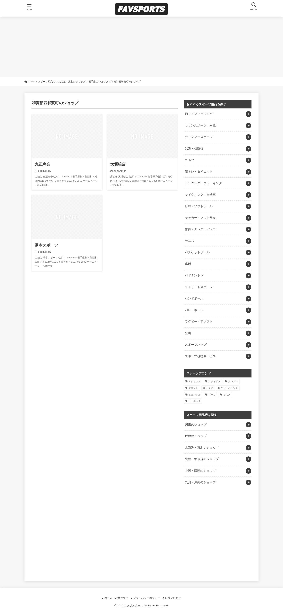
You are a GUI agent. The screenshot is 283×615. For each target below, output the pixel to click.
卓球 (188, 263)
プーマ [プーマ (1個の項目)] (212, 394)
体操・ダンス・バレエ (200, 229)
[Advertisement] (141, 47)
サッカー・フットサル (200, 217)
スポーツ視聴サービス (200, 356)
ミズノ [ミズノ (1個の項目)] (227, 394)
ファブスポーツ (133, 605)
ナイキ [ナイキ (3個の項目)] (209, 388)
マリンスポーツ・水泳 (200, 125)
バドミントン (194, 275)
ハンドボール (194, 298)
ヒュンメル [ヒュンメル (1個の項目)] (194, 394)
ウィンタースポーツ (199, 137)
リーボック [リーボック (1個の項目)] (194, 401)
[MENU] (29, 6)
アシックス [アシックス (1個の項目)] (194, 381)
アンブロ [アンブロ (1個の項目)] (233, 381)
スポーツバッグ (196, 344)
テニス (189, 240)
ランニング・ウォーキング (203, 183)
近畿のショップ (196, 436)
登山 (188, 333)
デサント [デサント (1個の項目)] (193, 388)
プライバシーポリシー (146, 597)
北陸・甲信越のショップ (202, 459)
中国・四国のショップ (200, 470)
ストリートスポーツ (199, 287)
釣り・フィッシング (199, 113)
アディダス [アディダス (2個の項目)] (214, 381)
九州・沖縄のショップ (200, 482)
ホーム (108, 597)
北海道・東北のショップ (202, 447)
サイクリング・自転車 (200, 194)
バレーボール (194, 310)
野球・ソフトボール (199, 206)
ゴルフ (189, 160)
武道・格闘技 (194, 148)
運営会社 (122, 597)
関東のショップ (196, 424)
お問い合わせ (173, 597)
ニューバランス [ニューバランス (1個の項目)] (229, 388)
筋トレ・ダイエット (199, 171)
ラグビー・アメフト (199, 321)
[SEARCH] (253, 6)
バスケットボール (197, 252)
